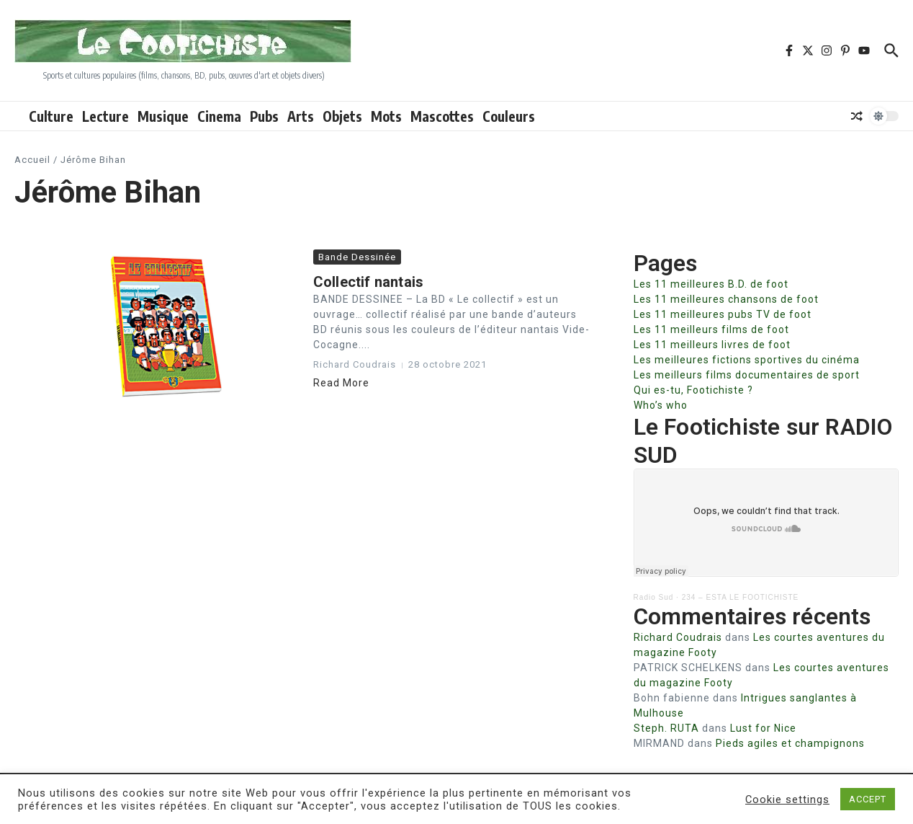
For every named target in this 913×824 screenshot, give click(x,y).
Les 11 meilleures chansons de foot (726, 299)
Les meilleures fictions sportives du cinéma (747, 360)
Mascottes (442, 116)
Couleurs (508, 116)
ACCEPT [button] (867, 799)
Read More (341, 383)
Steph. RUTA (666, 728)
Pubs (264, 116)
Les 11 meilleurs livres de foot (712, 344)
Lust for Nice (763, 728)
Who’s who (661, 405)
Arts (300, 116)
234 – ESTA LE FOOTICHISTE (740, 597)
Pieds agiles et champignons (790, 743)
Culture (51, 116)
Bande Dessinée (357, 257)
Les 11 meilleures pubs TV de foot (722, 314)
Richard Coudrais (678, 637)
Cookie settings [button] (787, 799)
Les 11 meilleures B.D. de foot (711, 284)
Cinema (219, 116)
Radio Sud (654, 597)
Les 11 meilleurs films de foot (711, 329)
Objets (342, 116)
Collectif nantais (368, 282)
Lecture (105, 116)
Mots (386, 116)
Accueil (32, 159)
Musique (163, 116)
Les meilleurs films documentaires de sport (747, 375)
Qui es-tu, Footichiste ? (693, 390)
